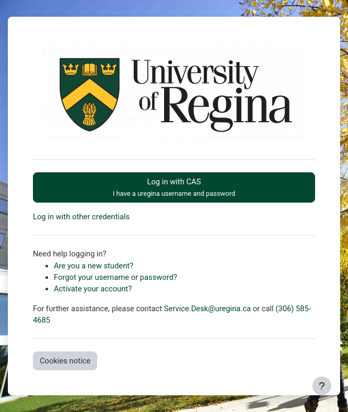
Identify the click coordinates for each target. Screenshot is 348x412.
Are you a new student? (93, 265)
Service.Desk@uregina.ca (207, 308)
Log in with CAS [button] (174, 187)
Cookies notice (65, 361)
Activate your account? (93, 288)
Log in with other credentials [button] (81, 216)
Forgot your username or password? (115, 277)
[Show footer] (321, 385)
